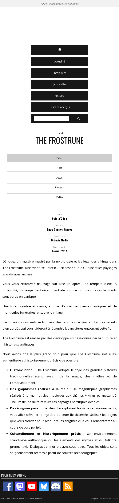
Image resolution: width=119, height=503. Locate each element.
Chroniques (59, 73)
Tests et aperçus (59, 107)
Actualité (59, 61)
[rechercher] (51, 118)
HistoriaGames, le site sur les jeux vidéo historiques (60, 26)
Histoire (59, 95)
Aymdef (115, 498)
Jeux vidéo (59, 84)
